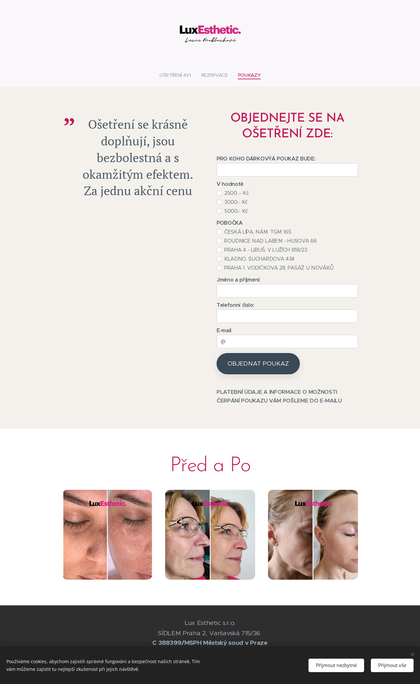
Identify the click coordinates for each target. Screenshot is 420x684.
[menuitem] (177, 75)
